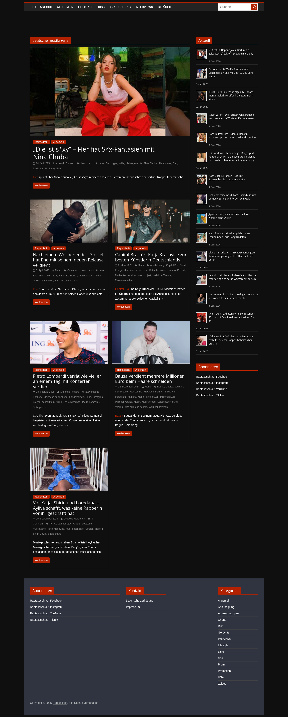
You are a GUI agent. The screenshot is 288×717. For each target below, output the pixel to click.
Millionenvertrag (123, 401)
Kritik (121, 163)
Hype (114, 163)
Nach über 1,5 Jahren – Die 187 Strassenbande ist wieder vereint (227, 177)
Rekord (99, 528)
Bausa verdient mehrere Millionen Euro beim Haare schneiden (150, 378)
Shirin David (39, 533)
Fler (107, 163)
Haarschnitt (136, 391)
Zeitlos (222, 683)
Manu (58, 270)
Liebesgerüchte (134, 163)
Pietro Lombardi (90, 402)
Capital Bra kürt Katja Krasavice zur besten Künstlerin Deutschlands (151, 257)
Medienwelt (152, 396)
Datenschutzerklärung (139, 600)
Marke (141, 396)
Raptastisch (42, 7)
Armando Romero (64, 163)
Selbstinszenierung (167, 401)
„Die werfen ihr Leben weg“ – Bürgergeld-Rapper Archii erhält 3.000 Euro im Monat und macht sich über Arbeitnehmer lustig (232, 156)
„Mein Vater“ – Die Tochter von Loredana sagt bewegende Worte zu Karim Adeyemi (232, 116)
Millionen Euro (167, 396)
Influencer (170, 391)
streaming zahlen (70, 280)
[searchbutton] (254, 7)
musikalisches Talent (90, 275)
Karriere (132, 396)
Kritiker (59, 402)
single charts (54, 533)
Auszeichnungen (228, 613)
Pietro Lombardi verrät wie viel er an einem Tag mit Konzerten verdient (67, 381)
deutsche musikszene (92, 163)
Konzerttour (48, 402)
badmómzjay (64, 523)
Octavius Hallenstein (74, 518)
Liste (221, 651)
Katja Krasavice (157, 270)
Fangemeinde (76, 397)
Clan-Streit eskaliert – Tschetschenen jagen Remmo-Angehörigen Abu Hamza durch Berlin (232, 256)
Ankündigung (120, 7)
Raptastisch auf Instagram (212, 382)
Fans (88, 397)
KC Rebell (71, 275)
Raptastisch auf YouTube (211, 389)
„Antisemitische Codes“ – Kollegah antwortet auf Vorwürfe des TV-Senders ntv (233, 296)
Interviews (144, 7)
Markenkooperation (125, 275)
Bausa (160, 386)
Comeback (73, 270)
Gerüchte (166, 7)
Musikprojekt (144, 275)
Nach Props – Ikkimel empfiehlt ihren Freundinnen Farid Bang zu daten (229, 235)
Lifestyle (85, 7)
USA (221, 677)
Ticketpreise (39, 407)
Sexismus (38, 168)
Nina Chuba (150, 163)
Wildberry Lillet (53, 168)
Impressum (133, 607)
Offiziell (89, 528)
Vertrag (119, 407)
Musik (137, 401)
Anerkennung (157, 265)
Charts (169, 386)
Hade (62, 275)
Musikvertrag (149, 401)
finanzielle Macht (48, 275)
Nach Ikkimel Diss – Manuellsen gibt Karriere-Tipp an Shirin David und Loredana (233, 135)
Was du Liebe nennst (136, 407)
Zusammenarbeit (124, 280)
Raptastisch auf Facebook (212, 376)
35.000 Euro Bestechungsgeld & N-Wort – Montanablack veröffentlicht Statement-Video (231, 95)
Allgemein (65, 7)
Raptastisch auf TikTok (210, 395)
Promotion (224, 670)
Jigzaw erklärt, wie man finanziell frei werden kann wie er (229, 216)
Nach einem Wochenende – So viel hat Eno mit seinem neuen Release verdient (68, 259)
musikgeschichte (75, 528)
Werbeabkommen (158, 407)
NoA (220, 658)
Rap (175, 163)
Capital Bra (172, 265)
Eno (35, 275)
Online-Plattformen (43, 280)
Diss (101, 7)
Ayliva (53, 523)
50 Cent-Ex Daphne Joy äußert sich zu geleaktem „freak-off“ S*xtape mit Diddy (231, 51)
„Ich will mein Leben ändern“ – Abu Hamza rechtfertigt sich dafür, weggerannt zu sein (232, 277)
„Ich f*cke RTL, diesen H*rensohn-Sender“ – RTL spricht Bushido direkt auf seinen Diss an (233, 317)
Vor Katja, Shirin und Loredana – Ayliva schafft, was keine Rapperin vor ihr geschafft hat (67, 508)
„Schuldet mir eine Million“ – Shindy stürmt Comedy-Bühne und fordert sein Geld (232, 196)
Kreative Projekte (177, 270)
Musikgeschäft (72, 402)
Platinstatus (165, 163)
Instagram (120, 396)
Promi (221, 664)
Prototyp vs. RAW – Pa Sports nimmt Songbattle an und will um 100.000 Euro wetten (231, 73)
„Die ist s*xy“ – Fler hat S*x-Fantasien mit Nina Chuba (94, 153)
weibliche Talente (162, 275)
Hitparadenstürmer (153, 391)
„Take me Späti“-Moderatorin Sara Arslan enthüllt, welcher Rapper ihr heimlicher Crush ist (231, 340)
